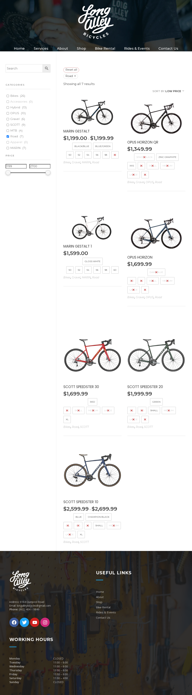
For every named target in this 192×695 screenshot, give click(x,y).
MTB (13, 130)
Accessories (18, 101)
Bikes (66, 162)
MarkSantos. (84, 685)
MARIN (86, 162)
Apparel (16, 142)
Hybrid (15, 107)
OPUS (150, 182)
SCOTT (84, 397)
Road (95, 162)
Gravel (76, 162)
